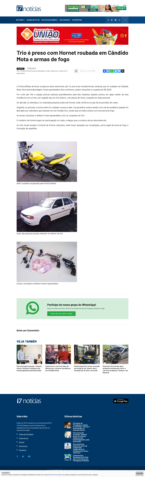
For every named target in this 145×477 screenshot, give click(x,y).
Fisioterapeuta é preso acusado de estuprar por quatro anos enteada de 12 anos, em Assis (87, 368)
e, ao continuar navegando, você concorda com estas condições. (79, 474)
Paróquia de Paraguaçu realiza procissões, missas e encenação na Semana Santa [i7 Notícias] (81, 426)
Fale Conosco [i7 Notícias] (65, 20)
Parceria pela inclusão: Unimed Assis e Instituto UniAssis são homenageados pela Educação (29, 368)
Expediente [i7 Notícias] (22, 450)
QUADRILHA (20, 68)
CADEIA (78, 361)
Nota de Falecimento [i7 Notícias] (50, 20)
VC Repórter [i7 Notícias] (77, 20)
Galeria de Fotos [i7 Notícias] (33, 20)
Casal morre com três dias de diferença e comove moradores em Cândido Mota (57, 368)
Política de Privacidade (54, 474)
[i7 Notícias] (29, 8)
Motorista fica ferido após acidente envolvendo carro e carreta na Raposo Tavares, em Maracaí (115, 369)
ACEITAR (139, 473)
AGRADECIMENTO (23, 361)
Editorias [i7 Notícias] (20, 20)
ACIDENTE (107, 361)
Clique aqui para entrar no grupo (61, 314)
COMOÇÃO (50, 361)
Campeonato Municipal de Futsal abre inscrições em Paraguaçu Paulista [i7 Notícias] (81, 458)
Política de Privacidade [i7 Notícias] (26, 434)
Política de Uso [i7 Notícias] (23, 438)
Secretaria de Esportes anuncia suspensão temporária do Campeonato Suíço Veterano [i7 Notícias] (80, 448)
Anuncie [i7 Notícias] (21, 442)
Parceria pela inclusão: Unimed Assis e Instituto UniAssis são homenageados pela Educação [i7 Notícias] (81, 437)
